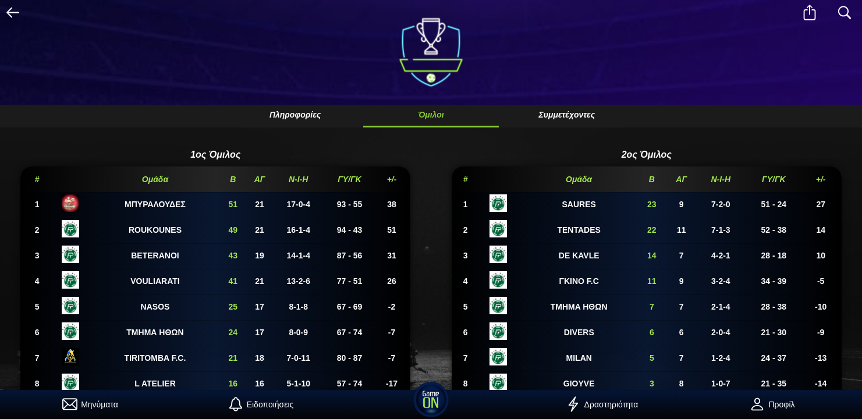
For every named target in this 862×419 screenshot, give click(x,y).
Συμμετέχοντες (566, 114)
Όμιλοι (431, 114)
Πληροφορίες (295, 114)
